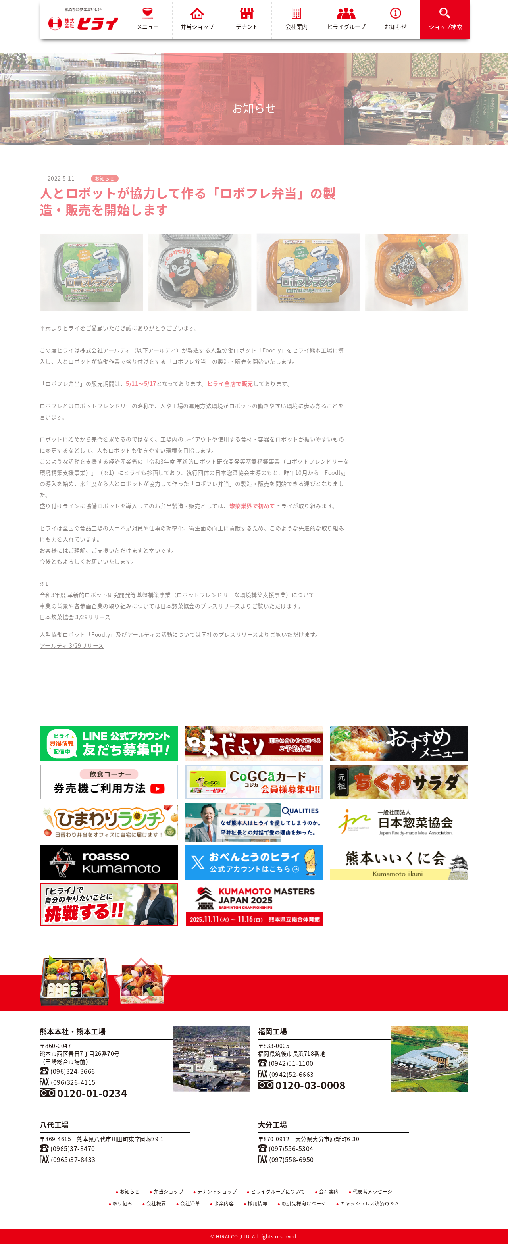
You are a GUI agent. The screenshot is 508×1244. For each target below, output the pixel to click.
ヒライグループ (346, 19)
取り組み (120, 1203)
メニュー (148, 19)
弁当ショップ (197, 19)
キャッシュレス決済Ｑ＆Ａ (368, 1203)
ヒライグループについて (276, 1191)
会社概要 (154, 1203)
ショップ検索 (445, 19)
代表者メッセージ (370, 1191)
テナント (247, 19)
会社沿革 (188, 1203)
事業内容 (222, 1203)
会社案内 (296, 19)
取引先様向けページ (301, 1203)
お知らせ (396, 19)
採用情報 (256, 1203)
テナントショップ (215, 1191)
